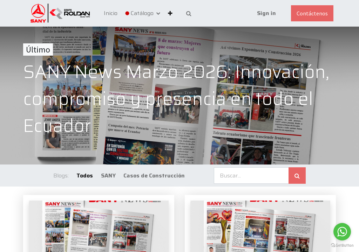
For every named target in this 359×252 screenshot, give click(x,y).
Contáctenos (312, 13)
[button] (170, 13)
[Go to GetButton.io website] (342, 245)
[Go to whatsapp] (342, 231)
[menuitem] (110, 13)
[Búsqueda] (297, 175)
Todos (84, 175)
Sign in (266, 13)
